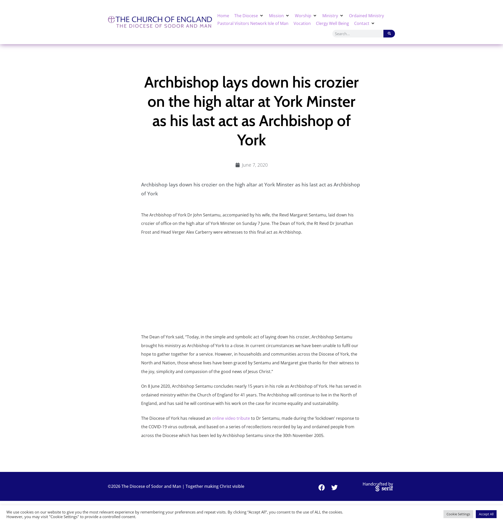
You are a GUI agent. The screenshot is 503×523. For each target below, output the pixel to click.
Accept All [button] (486, 514)
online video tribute (231, 418)
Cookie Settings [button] (458, 514)
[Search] (389, 33)
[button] (249, 16)
